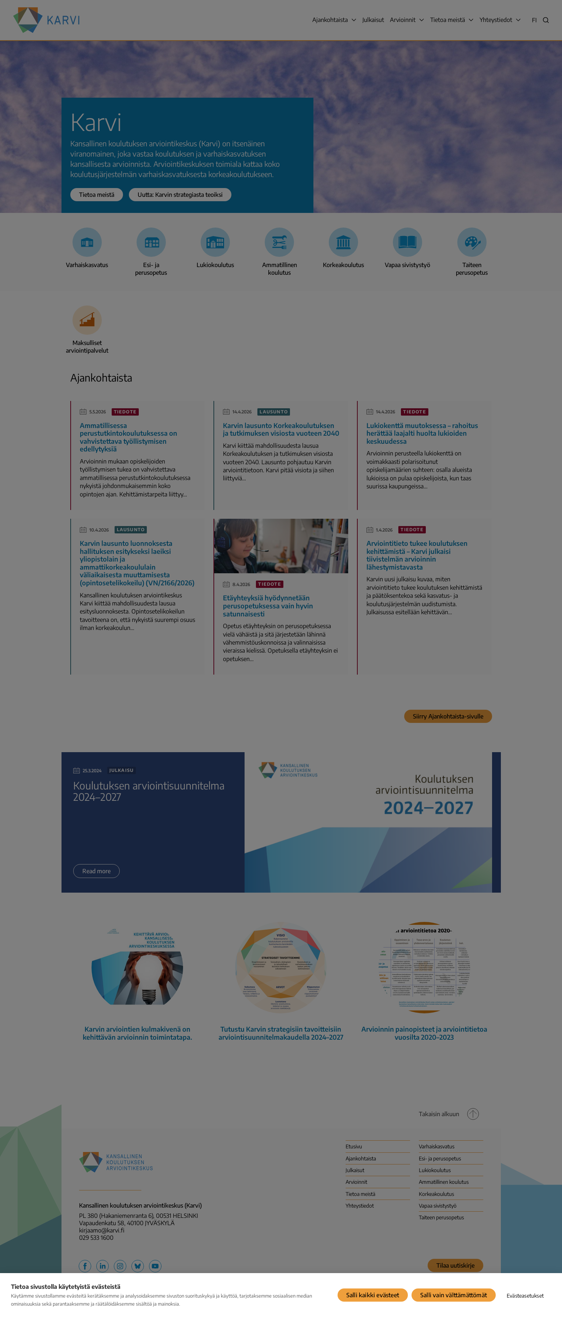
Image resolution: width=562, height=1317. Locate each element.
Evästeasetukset (525, 1295)
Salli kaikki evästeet (372, 1295)
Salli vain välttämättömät (453, 1295)
